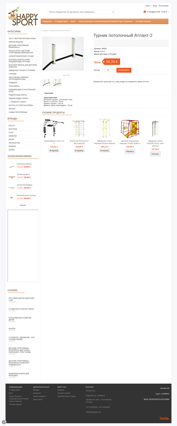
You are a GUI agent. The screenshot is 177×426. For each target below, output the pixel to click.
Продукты (47, 21)
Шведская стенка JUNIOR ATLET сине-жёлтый (155, 143)
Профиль (61, 390)
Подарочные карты (18, 95)
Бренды (36, 390)
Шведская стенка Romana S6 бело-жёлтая (104, 142)
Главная (45, 30)
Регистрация (163, 6)
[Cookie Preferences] (3, 422)
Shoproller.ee (164, 418)
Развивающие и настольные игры (22, 91)
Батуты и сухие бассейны (21, 105)
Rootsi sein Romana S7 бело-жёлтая (79, 142)
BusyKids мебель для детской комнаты (23, 66)
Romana (12, 146)
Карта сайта (37, 399)
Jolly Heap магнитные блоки (22, 38)
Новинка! (13, 83)
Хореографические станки (21, 56)
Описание (48, 93)
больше (23, 205)
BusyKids (13, 129)
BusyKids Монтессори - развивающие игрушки (20, 61)
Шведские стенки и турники (22, 70)
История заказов (63, 393)
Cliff (11, 133)
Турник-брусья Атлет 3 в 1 (54, 142)
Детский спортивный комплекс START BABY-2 (130, 142)
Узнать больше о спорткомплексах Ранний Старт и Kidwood (105, 21)
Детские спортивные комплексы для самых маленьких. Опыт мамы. (23, 351)
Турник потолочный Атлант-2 (60, 30)
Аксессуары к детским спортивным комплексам (21, 52)
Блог (73, 21)
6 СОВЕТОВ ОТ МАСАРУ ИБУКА (23, 310)
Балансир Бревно (24, 164)
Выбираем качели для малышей (23, 375)
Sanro (12, 150)
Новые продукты (39, 396)
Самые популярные (18, 112)
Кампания (37, 393)
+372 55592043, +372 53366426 (98, 407)
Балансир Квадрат (24, 185)
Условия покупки (143, 21)
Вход (155, 6)
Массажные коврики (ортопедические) (18, 78)
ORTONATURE (14, 143)
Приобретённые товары (66, 396)
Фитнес (12, 109)
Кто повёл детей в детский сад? (23, 300)
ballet (12, 126)
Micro (11, 139)
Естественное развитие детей (23, 319)
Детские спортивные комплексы (19, 46)
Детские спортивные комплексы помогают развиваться (23, 363)
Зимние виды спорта (18, 98)
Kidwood (13, 136)
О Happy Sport (61, 21)
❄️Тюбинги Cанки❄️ (18, 102)
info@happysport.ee (93, 412)
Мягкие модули (16, 42)
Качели (23, 329)
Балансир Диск (23, 174)
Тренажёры (14, 86)
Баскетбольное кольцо (26, 195)
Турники (12, 74)
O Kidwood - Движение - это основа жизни (23, 339)
